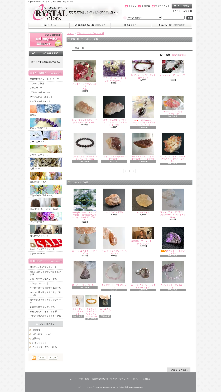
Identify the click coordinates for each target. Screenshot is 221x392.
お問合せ (171, 25)
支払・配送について (89, 25)
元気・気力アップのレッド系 (43, 279)
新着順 (182, 55)
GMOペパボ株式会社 (120, 387)
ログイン (132, 6)
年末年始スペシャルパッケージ (44, 79)
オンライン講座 (37, 83)
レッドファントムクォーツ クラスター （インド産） (84, 110)
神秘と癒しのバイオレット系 (43, 311)
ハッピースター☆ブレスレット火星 (84, 75)
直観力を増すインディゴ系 (42, 307)
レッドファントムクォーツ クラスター (114, 146)
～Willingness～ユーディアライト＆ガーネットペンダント (143, 111)
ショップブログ (130, 25)
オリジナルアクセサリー (46, 150)
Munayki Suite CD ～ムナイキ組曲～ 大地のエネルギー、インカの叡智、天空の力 (84, 205)
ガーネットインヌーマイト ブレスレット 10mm (84, 146)
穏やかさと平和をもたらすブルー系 (45, 301)
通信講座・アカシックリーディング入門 (143, 236)
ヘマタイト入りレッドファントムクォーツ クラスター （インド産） (114, 111)
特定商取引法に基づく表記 (104, 379)
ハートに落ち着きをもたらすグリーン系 (45, 294)
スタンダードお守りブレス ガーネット (144, 69)
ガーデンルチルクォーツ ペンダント (84, 241)
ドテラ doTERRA (37, 253)
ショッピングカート (181, 6)
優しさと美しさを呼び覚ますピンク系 (45, 273)
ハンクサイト (143, 201)
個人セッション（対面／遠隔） (45, 204)
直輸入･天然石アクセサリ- (45, 124)
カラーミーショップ (86, 387)
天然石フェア (36, 88)
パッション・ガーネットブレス (172, 69)
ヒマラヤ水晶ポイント (40, 101)
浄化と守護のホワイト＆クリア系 (45, 316)
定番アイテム (46, 164)
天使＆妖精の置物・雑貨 (46, 191)
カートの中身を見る (45, 53)
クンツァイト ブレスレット (114, 275)
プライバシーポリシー (129, 379)
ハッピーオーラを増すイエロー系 (45, 288)
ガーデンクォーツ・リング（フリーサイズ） (143, 275)
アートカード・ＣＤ (45, 137)
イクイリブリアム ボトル (44, 347)
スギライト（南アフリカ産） (173, 241)
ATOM (53, 358)
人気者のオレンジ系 (39, 283)
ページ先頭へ (178, 369)
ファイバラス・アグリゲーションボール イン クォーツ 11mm (173, 203)
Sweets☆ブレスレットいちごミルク (173, 105)
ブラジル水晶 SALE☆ (40, 92)
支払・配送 (84, 379)
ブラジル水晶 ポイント (41, 97)
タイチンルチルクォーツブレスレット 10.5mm (91, 306)
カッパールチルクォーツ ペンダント (114, 241)
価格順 (175, 55)
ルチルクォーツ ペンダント (78, 305)
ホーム (48, 25)
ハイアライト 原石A (114, 201)
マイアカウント (162, 6)
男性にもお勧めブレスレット (43, 267)
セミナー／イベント (46, 231)
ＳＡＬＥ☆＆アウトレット (46, 244)
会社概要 (36, 330)
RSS (42, 358)
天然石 (45, 110)
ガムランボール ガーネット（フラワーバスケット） (114, 71)
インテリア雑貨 (46, 217)
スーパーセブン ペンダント (84, 273)
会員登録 (146, 6)
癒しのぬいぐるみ (46, 177)
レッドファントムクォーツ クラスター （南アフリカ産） (172, 148)
